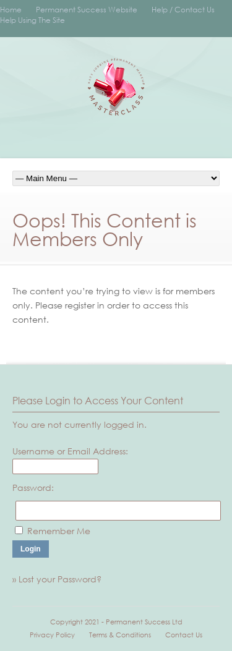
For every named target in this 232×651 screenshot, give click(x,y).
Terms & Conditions (120, 635)
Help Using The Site (32, 20)
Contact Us (183, 635)
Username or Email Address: (70, 451)
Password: (33, 487)
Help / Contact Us (183, 9)
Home (11, 9)
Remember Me (58, 531)
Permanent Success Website (86, 9)
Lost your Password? (60, 579)
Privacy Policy (52, 635)
